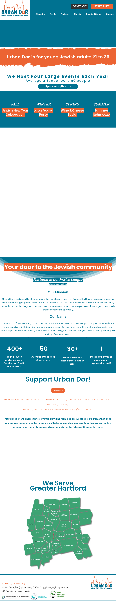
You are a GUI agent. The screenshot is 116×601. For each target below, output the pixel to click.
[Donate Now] (58, 390)
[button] (40, 14)
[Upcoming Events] (58, 86)
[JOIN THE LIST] (102, 6)
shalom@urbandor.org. (80, 409)
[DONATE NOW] (79, 6)
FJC (35, 587)
